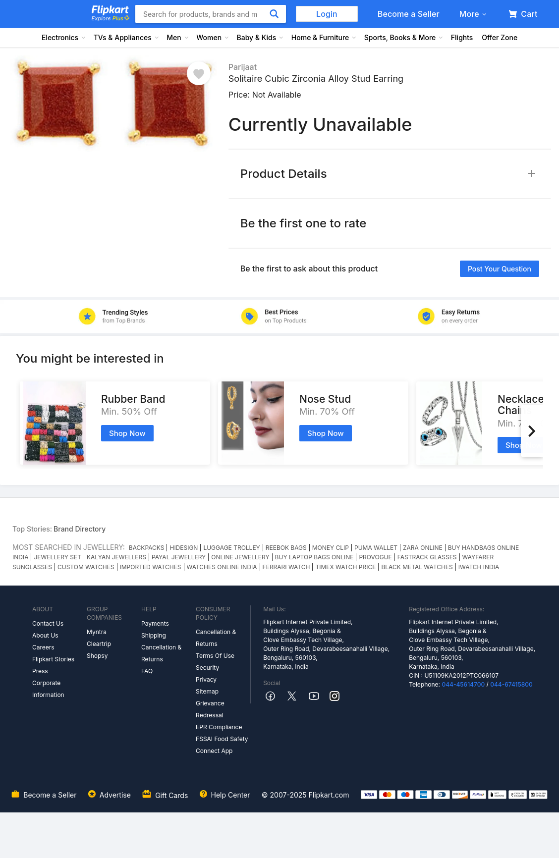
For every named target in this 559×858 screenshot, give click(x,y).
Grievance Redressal (210, 709)
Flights (462, 37)
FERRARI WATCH (286, 567)
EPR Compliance (219, 727)
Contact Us (47, 623)
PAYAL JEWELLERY (179, 557)
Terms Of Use (215, 655)
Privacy (206, 679)
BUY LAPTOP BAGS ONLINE (314, 557)
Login (326, 14)
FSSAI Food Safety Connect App (222, 744)
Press (40, 671)
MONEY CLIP (330, 547)
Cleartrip (99, 643)
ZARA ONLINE (423, 547)
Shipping (153, 635)
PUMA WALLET (375, 547)
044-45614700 (463, 684)
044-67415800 (511, 684)
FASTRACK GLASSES (427, 557)
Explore (110, 18)
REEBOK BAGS (286, 547)
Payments (155, 623)
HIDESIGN (183, 547)
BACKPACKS (147, 547)
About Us (45, 635)
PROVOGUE (375, 557)
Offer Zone (499, 37)
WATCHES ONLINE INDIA (222, 567)
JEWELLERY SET (57, 557)
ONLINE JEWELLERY (240, 557)
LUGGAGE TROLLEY (231, 547)
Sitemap (207, 691)
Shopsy (97, 655)
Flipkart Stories (53, 659)
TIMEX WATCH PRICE (345, 567)
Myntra (97, 632)
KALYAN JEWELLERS (116, 557)
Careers (43, 647)
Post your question (499, 269)
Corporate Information (48, 688)
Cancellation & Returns (161, 653)
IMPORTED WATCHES (150, 567)
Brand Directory (80, 529)
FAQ (147, 671)
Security (207, 667)
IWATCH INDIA (479, 567)
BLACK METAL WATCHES (416, 567)
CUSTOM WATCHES (85, 567)
